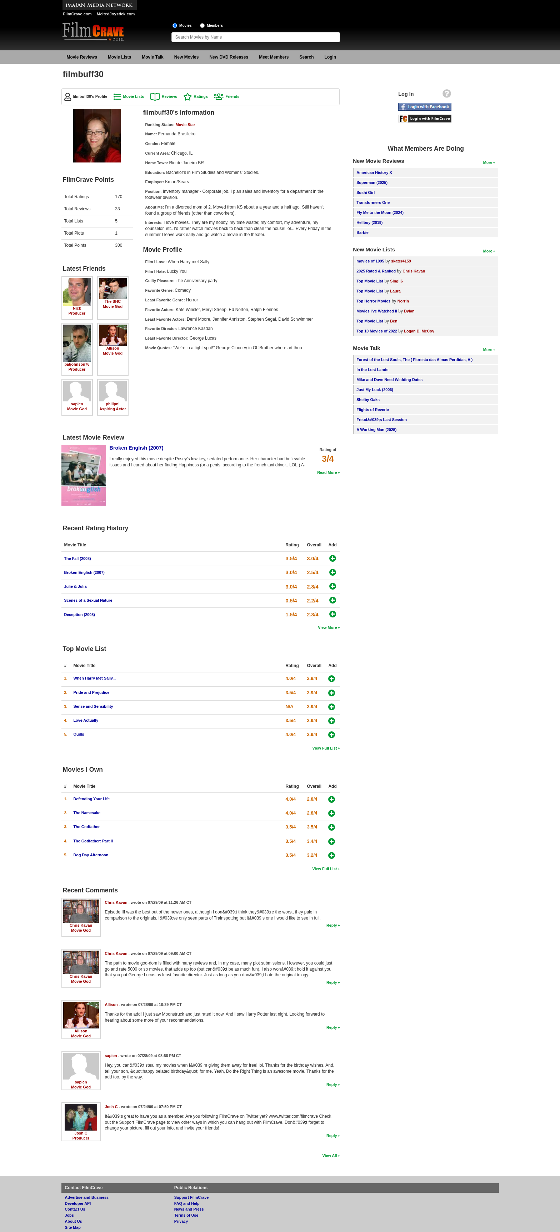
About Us (73, 1221)
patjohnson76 (76, 364)
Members (215, 25)
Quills (79, 734)
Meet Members (274, 57)
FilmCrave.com (77, 14)
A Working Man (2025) (376, 429)
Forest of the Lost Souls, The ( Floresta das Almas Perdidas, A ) (414, 359)
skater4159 (401, 261)
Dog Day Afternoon (91, 855)
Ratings (201, 96)
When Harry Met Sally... (95, 678)
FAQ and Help (187, 1203)
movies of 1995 (370, 261)
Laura (395, 291)
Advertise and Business (87, 1197)
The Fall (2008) (77, 558)
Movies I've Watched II (376, 311)
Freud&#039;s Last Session (381, 419)
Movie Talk (152, 57)
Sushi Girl (365, 192)
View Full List (324, 748)
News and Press (189, 1209)
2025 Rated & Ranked (376, 271)
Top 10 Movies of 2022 (376, 331)
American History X (374, 172)
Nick (77, 308)
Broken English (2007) (137, 448)
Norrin (403, 301)
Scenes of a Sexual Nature (88, 600)
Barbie (362, 232)
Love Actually (86, 720)
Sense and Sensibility (93, 706)
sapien (77, 404)
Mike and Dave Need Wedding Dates (389, 379)
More (487, 162)
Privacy (181, 1221)
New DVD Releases (228, 57)
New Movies (186, 57)
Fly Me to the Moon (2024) (380, 212)
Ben (393, 321)
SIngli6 (396, 281)
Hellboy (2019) (369, 222)
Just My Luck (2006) (374, 389)
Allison (112, 348)
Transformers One (373, 202)
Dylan (409, 311)
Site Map (73, 1227)
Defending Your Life (92, 799)
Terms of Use (186, 1215)
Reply (331, 925)
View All (329, 1155)
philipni (112, 404)
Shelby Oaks (368, 399)
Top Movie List (369, 281)
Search (307, 57)
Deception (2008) (79, 614)
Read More (327, 472)
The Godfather (87, 827)
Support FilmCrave (191, 1197)
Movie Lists (119, 57)
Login (330, 57)
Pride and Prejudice (92, 692)
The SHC (113, 301)
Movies (185, 25)
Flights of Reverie (372, 409)
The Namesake (87, 813)
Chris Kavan (81, 925)
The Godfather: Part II (93, 841)
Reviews (169, 96)
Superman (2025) (372, 182)
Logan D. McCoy (419, 331)
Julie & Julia (75, 586)
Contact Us (75, 1209)
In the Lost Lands (372, 369)
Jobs (69, 1215)
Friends (232, 96)
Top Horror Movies (373, 301)
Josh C (81, 1133)
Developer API (78, 1203)
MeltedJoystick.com (116, 14)
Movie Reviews (82, 57)
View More (327, 627)
